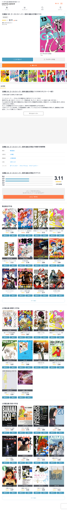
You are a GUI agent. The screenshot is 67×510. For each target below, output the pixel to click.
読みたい (6, 235)
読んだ (13, 235)
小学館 (11, 154)
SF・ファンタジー (14, 165)
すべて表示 (33, 300)
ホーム (6, 8)
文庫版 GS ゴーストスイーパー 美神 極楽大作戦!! (18, 91)
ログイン (60, 8)
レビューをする (33, 196)
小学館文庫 (13, 158)
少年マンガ (13, 162)
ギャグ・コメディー (33, 165)
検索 (42, 8)
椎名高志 (5, 17)
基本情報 (3, 86)
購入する (33, 65)
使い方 (57, 3)
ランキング (24, 8)
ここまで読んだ (18, 59)
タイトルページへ (33, 113)
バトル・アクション (23, 165)
